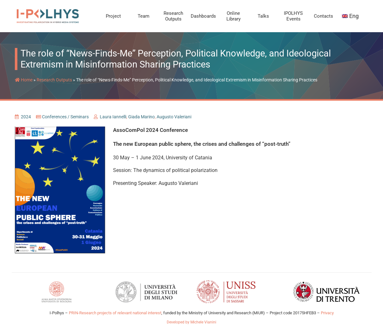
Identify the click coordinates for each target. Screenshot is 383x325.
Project (113, 16)
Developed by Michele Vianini (191, 322)
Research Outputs (173, 16)
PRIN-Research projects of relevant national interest (114, 312)
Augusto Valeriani (174, 116)
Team (143, 16)
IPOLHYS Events (293, 16)
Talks (263, 16)
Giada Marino (141, 116)
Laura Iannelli (113, 116)
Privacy (327, 312)
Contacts (323, 16)
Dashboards (203, 16)
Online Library (233, 16)
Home (24, 79)
